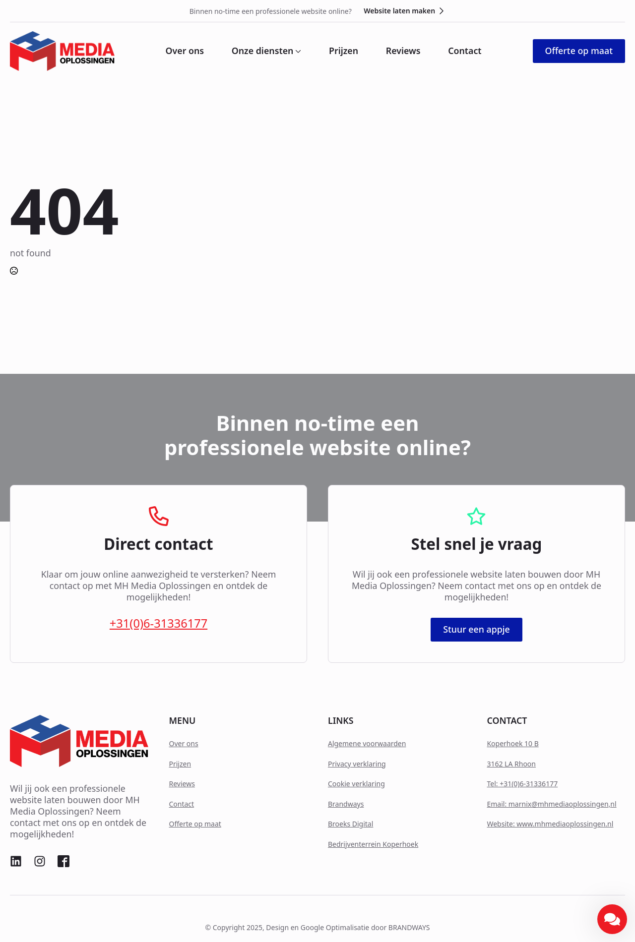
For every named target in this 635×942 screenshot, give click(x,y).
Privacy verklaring (357, 763)
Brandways (346, 804)
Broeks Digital (350, 823)
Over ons (185, 51)
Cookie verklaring (356, 783)
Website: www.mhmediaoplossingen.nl (550, 823)
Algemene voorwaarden (367, 743)
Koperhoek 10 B (512, 743)
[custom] (16, 861)
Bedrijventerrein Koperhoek (373, 844)
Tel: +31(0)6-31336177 (522, 783)
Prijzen (343, 51)
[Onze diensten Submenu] (297, 51)
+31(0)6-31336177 (158, 623)
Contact (464, 51)
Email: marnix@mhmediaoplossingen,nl (551, 804)
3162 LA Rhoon (511, 763)
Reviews (403, 51)
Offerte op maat (195, 823)
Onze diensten (263, 51)
